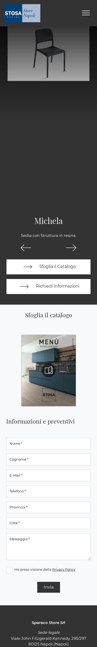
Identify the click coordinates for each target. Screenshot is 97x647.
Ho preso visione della (44, 569)
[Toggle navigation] (86, 13)
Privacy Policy (63, 569)
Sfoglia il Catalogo (48, 266)
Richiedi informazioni (48, 286)
